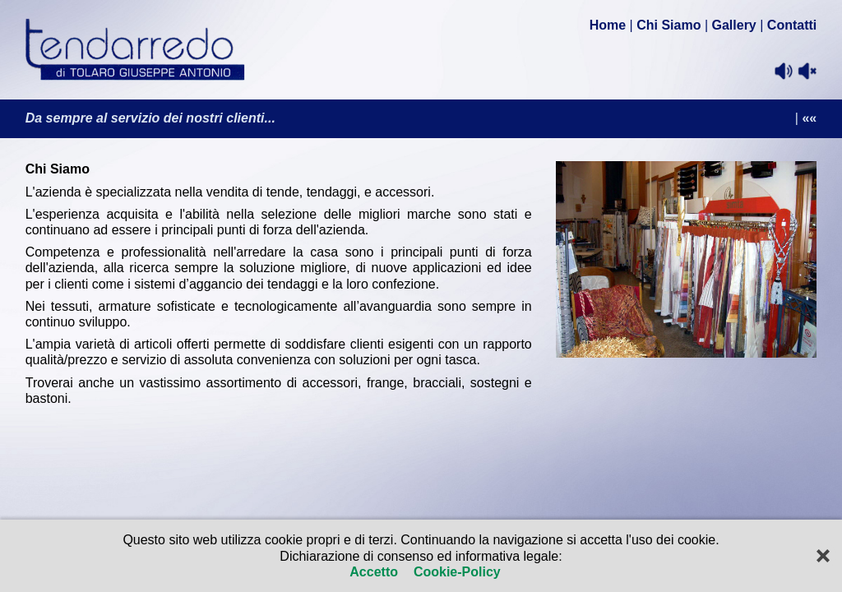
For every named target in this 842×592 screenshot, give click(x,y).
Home (608, 25)
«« (809, 118)
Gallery (734, 25)
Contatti (792, 25)
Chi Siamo (668, 25)
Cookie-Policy (454, 572)
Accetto (375, 572)
